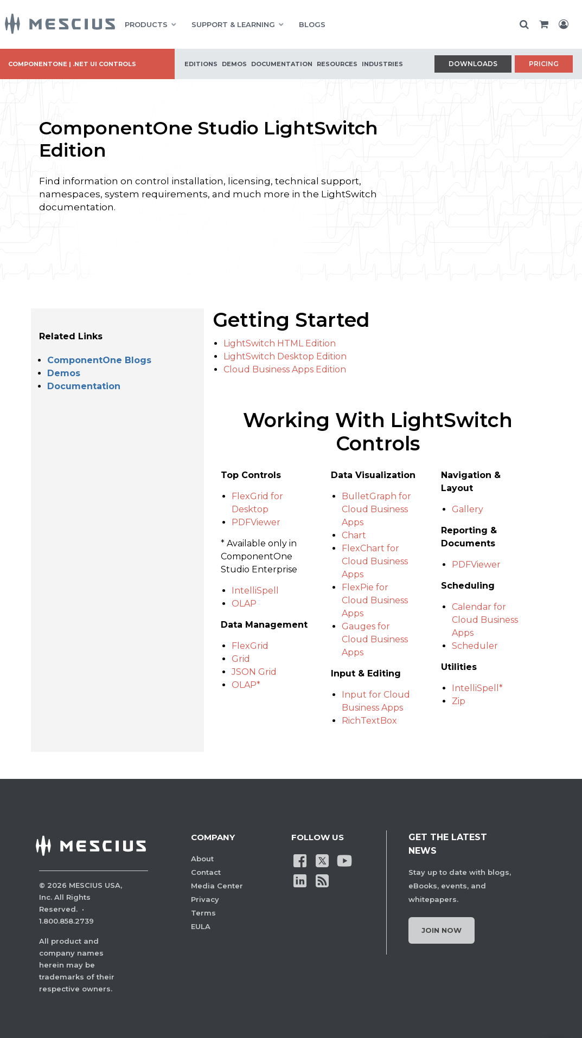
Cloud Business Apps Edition (284, 369)
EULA (200, 926)
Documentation (83, 386)
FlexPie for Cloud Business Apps (375, 600)
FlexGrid (250, 646)
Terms (203, 912)
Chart (354, 535)
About (202, 858)
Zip (458, 701)
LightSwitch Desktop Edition (285, 356)
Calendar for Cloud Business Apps (485, 620)
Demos (63, 373)
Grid (241, 659)
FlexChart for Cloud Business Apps (375, 561)
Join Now (441, 930)
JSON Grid (254, 672)
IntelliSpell (255, 590)
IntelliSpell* (477, 688)
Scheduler (475, 646)
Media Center (217, 885)
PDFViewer (256, 522)
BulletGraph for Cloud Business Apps (376, 509)
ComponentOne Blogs (99, 360)
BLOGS (312, 24)
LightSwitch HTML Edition (279, 343)
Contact (206, 872)
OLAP (244, 603)
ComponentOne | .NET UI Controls (72, 64)
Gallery (467, 509)
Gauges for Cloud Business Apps (375, 639)
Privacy (205, 899)
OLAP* (246, 685)
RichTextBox (369, 720)
